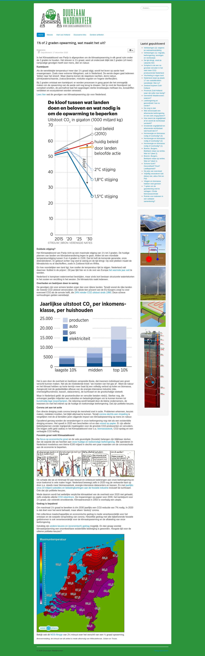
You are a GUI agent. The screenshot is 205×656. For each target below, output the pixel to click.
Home (40, 35)
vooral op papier (108, 423)
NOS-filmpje (56, 634)
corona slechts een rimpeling (113, 414)
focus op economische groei (54, 439)
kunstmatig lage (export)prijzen (52, 401)
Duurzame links (80, 35)
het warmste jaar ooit (119, 270)
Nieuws (50, 35)
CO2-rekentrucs (66, 497)
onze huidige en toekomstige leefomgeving (93, 442)
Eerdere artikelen (97, 35)
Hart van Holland (63, 35)
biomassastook (105, 428)
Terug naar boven (161, 651)
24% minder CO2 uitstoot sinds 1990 (93, 292)
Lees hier (41, 94)
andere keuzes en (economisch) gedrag (70, 526)
